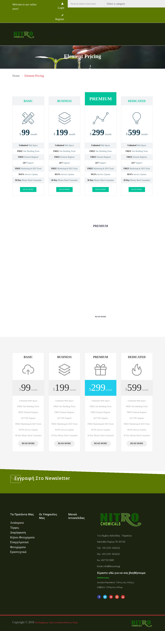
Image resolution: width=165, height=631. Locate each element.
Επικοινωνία (104, 33)
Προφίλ (68, 33)
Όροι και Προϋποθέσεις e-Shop (63, 621)
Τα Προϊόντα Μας (22, 514)
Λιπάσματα (17, 522)
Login (61, 6)
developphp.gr (41, 621)
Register (59, 17)
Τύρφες (14, 527)
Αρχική (55, 33)
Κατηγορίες (84, 33)
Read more (28, 189)
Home (16, 75)
